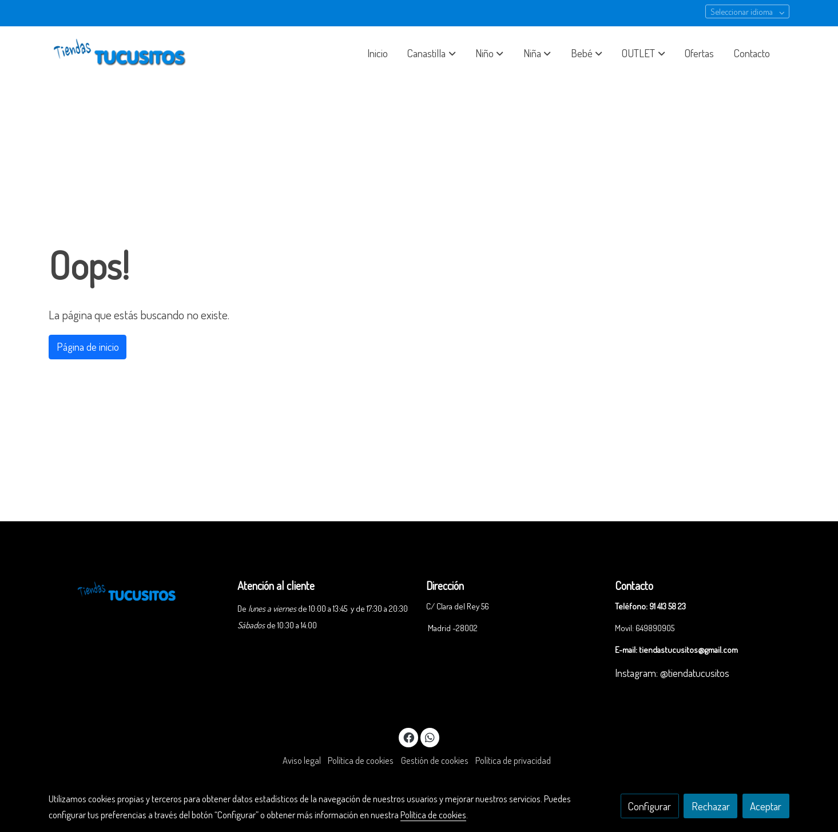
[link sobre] (135, 590)
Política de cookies (361, 760)
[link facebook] (409, 736)
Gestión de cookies (434, 760)
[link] (121, 53)
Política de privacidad (513, 760)
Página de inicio (88, 346)
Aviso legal (302, 760)
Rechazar (711, 806)
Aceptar (765, 806)
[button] (432, 53)
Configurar (649, 806)
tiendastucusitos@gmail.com (688, 649)
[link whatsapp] (430, 736)
